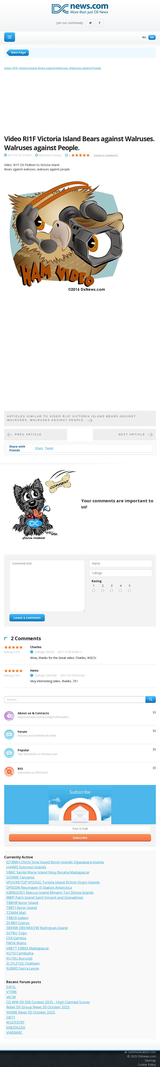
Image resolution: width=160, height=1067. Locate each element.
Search (150, 699)
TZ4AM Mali (16, 912)
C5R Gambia (16, 938)
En (151, 37)
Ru (143, 37)
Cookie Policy (147, 1065)
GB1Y (10, 1017)
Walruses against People (85, 68)
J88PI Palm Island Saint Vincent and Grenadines (44, 897)
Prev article (28, 434)
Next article (132, 434)
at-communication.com (140, 1052)
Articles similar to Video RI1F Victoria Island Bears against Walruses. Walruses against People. (71, 418)
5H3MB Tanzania (20, 877)
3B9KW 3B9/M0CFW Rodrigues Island (37, 927)
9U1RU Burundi (19, 958)
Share (39, 448)
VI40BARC (14, 1032)
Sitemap (150, 1060)
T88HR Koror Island (22, 902)
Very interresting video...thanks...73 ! (54, 681)
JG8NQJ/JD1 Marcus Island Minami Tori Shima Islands (50, 892)
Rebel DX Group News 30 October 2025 (38, 1007)
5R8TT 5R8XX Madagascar (27, 948)
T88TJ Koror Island (21, 907)
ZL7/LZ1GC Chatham (23, 963)
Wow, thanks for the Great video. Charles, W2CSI (63, 658)
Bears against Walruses (53, 68)
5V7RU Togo (16, 933)
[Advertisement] (80, 103)
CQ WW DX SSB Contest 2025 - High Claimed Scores (48, 1002)
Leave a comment (106, 155)
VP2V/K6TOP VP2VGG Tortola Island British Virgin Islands (53, 882)
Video (7, 68)
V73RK (11, 991)
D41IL (11, 986)
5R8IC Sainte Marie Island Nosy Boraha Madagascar (48, 872)
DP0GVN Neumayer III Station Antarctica (39, 887)
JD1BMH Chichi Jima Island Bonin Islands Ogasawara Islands (55, 862)
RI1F (15, 68)
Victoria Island (28, 68)
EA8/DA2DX (15, 1027)
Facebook (99, 23)
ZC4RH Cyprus (17, 922)
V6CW (11, 997)
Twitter (90, 23)
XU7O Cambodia (19, 953)
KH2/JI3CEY (15, 1022)
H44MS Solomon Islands (26, 867)
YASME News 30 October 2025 (30, 1012)
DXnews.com (147, 1056)
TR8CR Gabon (17, 917)
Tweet (49, 448)
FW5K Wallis (16, 943)
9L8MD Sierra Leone (22, 968)
